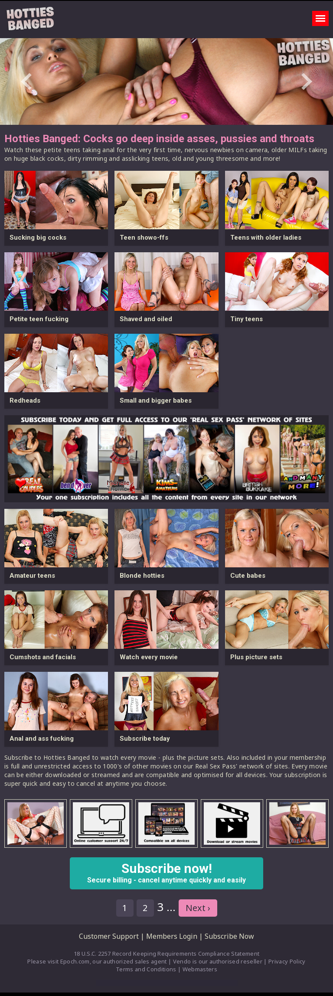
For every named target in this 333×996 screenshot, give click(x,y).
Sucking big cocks (38, 237)
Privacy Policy (287, 961)
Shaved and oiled (146, 319)
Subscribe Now (229, 936)
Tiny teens (246, 319)
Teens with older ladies (265, 237)
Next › (198, 908)
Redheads (25, 400)
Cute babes (247, 575)
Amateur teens (32, 575)
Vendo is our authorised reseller (217, 961)
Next (307, 81)
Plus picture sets (256, 657)
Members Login (171, 936)
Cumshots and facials (43, 657)
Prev (26, 81)
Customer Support (109, 936)
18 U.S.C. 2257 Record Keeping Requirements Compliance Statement (166, 953)
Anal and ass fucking (42, 738)
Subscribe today (145, 738)
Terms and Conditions (146, 969)
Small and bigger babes (156, 400)
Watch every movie (149, 657)
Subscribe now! (166, 872)
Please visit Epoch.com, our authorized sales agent (96, 961)
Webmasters (200, 969)
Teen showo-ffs (144, 237)
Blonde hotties (142, 575)
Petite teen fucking (39, 319)
